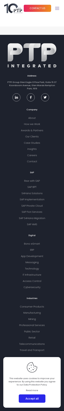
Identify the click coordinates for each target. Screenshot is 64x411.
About (32, 118)
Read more (32, 390)
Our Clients (32, 136)
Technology (32, 268)
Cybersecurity (32, 287)
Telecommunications (32, 344)
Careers (32, 155)
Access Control (32, 281)
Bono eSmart (32, 243)
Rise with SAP (32, 181)
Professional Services (32, 325)
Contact (32, 161)
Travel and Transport (32, 350)
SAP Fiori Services (32, 212)
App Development (32, 256)
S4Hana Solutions (32, 193)
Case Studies (32, 143)
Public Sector (32, 331)
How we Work (32, 124)
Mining (32, 319)
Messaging (32, 262)
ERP (32, 250)
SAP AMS (32, 224)
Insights (32, 149)
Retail (32, 337)
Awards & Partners (32, 130)
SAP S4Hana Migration (32, 218)
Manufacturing (32, 312)
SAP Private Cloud (32, 205)
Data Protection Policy (35, 384)
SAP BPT (32, 187)
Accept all (32, 398)
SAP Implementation (32, 199)
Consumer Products (32, 306)
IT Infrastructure (32, 274)
